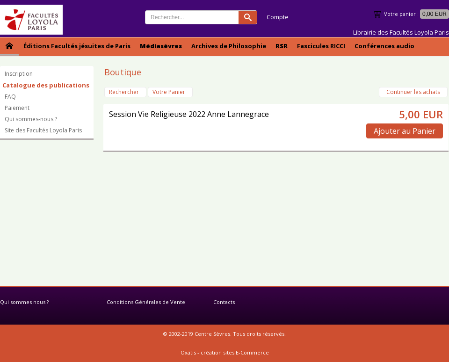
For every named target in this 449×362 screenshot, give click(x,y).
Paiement (17, 108)
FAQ (10, 97)
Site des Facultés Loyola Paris (43, 130)
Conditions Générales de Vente (146, 301)
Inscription (19, 74)
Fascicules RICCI (321, 46)
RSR (281, 46)
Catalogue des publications (45, 85)
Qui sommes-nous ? (31, 119)
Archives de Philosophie (228, 46)
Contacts (224, 301)
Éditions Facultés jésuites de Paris (76, 46)
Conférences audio (384, 46)
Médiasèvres (161, 46)
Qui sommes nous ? (24, 301)
